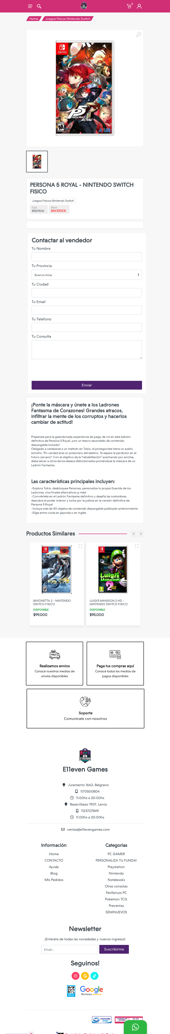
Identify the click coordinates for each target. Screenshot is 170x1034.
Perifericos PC (116, 893)
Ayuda (54, 867)
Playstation (116, 867)
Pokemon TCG (116, 899)
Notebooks (116, 880)
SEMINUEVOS (116, 912)
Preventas (116, 906)
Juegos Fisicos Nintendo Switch (67, 19)
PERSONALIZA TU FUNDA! (116, 860)
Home (34, 19)
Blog (54, 873)
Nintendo (116, 873)
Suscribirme (114, 949)
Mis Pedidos (54, 880)
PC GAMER (116, 854)
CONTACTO (54, 860)
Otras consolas (116, 886)
